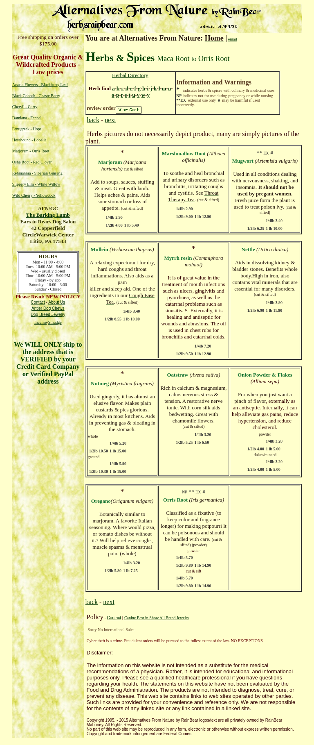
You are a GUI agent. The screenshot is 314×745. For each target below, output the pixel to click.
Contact (114, 618)
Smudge (55, 322)
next (110, 119)
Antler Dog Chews (48, 308)
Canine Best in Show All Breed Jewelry (156, 618)
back (93, 119)
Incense (40, 322)
